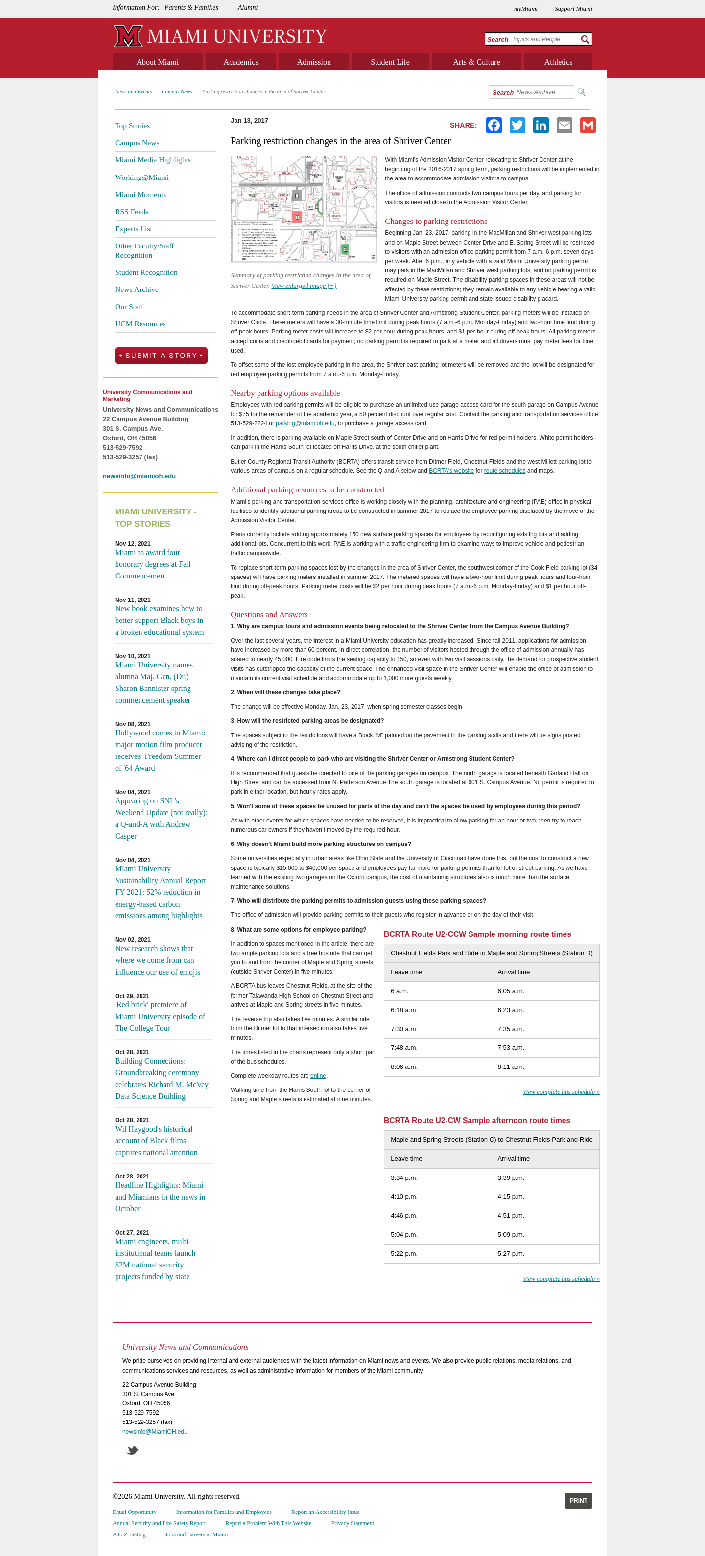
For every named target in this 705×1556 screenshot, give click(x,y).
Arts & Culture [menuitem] (476, 62)
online (318, 1075)
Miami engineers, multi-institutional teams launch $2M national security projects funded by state (155, 1259)
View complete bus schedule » (561, 1091)
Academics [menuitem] (240, 62)
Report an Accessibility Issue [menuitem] (325, 1512)
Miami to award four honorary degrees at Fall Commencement (153, 564)
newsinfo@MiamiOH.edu (155, 1431)
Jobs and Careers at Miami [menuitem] (196, 1534)
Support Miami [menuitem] (573, 8)
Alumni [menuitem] (248, 7)
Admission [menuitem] (314, 62)
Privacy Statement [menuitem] (353, 1523)
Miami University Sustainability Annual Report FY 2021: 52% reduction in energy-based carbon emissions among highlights (160, 892)
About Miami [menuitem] (158, 62)
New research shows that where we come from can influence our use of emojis (157, 960)
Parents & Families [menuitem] (191, 7)
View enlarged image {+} (303, 285)
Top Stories (132, 125)
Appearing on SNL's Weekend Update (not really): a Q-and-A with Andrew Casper (161, 818)
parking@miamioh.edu (305, 423)
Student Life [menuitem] (390, 62)
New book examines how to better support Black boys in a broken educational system (159, 620)
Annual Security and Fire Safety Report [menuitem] (159, 1523)
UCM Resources (140, 323)
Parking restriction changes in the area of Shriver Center (264, 91)
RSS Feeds (131, 211)
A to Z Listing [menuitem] (129, 1534)
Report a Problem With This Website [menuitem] (268, 1523)
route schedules (505, 470)
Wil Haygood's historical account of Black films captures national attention (156, 1140)
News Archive (137, 289)
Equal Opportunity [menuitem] (135, 1512)
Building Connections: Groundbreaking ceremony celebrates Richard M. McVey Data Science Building (162, 1078)
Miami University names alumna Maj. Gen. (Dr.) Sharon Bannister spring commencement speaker (154, 682)
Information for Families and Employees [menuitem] (224, 1512)
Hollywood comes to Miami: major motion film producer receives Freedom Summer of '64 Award (160, 750)
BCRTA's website (451, 470)
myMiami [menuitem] (526, 8)
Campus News (177, 91)
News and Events (133, 91)
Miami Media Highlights (153, 160)
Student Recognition (146, 272)
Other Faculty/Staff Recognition (144, 250)
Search (497, 39)
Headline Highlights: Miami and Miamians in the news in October (160, 1197)
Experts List (133, 228)
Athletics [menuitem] (558, 62)
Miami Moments (140, 194)
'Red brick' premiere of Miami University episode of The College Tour (160, 1016)
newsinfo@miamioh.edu (139, 476)
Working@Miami (142, 177)
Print (579, 1500)
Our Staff (129, 306)
